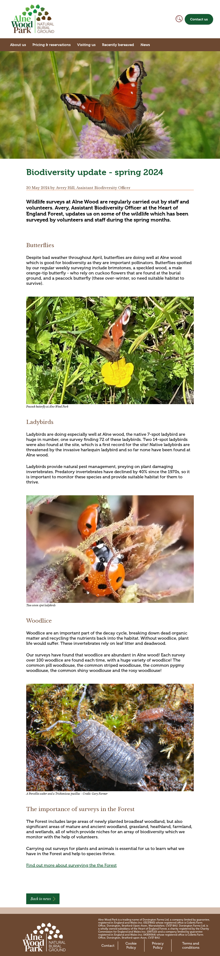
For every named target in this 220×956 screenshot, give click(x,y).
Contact (108, 946)
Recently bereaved (118, 45)
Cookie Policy (131, 945)
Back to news (41, 899)
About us (18, 45)
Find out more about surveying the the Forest (71, 865)
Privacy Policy (158, 945)
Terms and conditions (190, 945)
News (145, 45)
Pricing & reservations (51, 45)
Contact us (199, 19)
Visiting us (86, 45)
